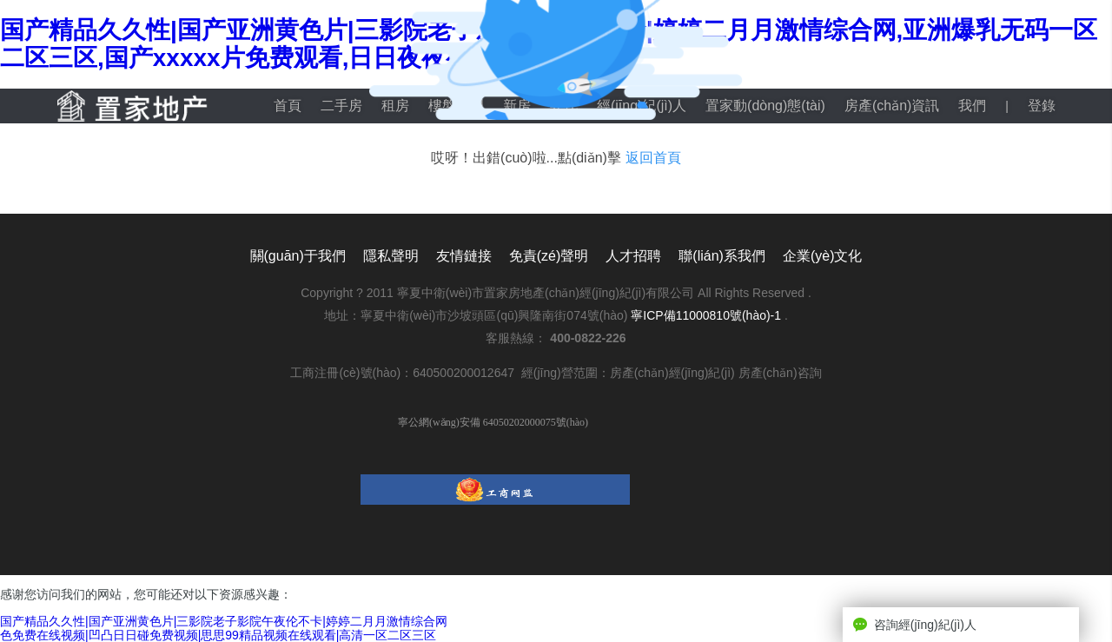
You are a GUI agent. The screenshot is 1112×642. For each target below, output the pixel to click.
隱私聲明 (391, 255)
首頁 (287, 105)
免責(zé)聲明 (549, 255)
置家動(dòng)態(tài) (765, 105)
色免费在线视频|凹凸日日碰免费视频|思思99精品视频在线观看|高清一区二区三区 (218, 635)
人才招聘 (633, 255)
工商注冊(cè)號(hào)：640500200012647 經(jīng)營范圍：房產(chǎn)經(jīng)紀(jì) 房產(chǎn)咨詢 (555, 373)
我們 (972, 105)
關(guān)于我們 (298, 255)
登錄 (1042, 105)
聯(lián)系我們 (721, 255)
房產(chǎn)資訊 (891, 105)
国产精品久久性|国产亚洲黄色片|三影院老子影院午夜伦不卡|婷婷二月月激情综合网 (223, 621)
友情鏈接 (464, 255)
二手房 (341, 105)
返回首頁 (653, 157)
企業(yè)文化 (823, 255)
